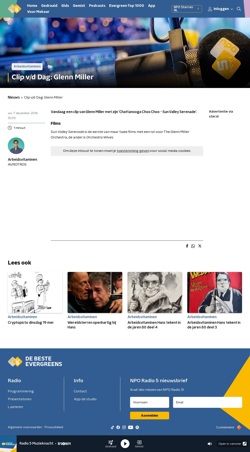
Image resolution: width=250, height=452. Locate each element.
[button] (110, 444)
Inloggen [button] (221, 9)
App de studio (85, 399)
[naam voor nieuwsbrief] (149, 402)
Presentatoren (19, 399)
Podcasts (97, 6)
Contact (80, 391)
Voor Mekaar (38, 12)
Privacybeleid (53, 427)
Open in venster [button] (232, 444)
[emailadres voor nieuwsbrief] (207, 402)
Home (32, 6)
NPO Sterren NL (187, 9)
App (151, 6)
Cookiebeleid (225, 427)
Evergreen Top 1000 (126, 6)
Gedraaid (49, 6)
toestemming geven (133, 151)
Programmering (21, 391)
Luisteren (15, 407)
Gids (65, 6)
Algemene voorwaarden (25, 427)
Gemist (79, 6)
